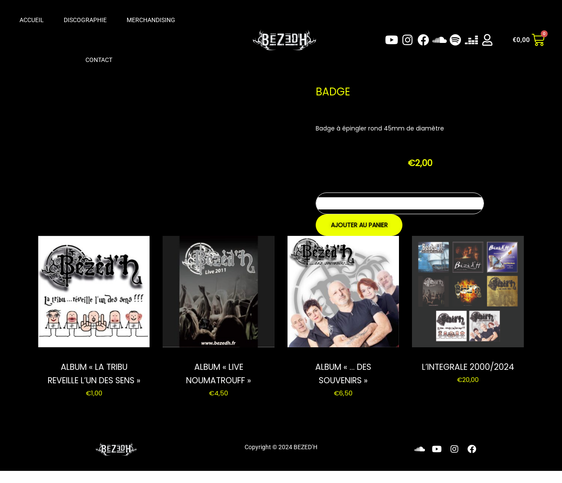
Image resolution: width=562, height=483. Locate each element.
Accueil (32, 19)
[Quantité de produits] (400, 203)
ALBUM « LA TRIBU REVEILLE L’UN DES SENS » (94, 380)
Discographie (85, 19)
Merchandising (151, 19)
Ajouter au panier (359, 225)
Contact (98, 59)
